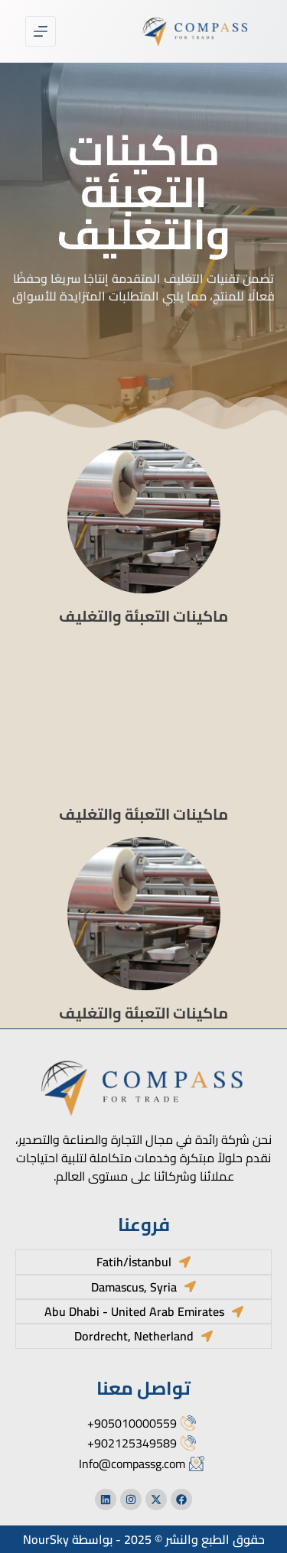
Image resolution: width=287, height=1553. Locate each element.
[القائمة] (40, 31)
